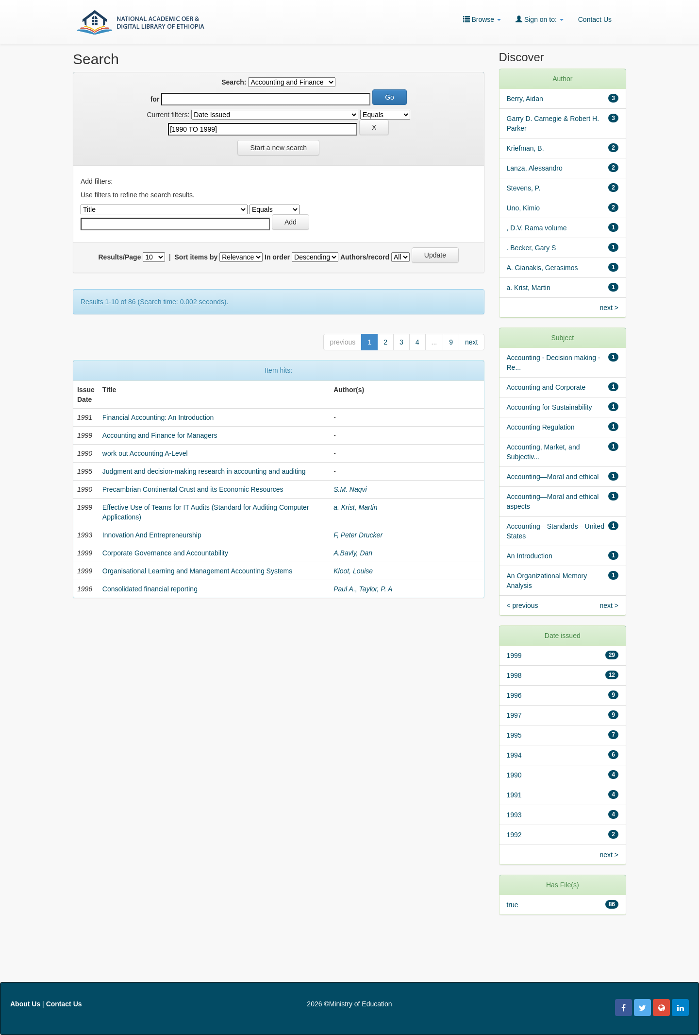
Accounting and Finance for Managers (159, 435)
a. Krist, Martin (355, 507)
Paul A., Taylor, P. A (362, 589)
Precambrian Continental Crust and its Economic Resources (192, 489)
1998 (514, 675)
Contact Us (595, 19)
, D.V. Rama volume (537, 228)
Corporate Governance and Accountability (165, 553)
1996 (514, 695)
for (155, 99)
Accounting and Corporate (546, 387)
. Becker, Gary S (531, 248)
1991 (514, 795)
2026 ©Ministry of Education (349, 1004)
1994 (514, 755)
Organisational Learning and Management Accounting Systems (197, 571)
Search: (233, 82)
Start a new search (278, 148)
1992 (514, 835)
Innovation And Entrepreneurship (151, 535)
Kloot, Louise (353, 571)
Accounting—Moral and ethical (553, 477)
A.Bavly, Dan (352, 553)
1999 (514, 655)
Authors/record (364, 257)
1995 (514, 735)
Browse (482, 19)
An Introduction (529, 556)
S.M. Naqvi (349, 489)
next (471, 342)
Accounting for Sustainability (549, 407)
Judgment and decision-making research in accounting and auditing (204, 471)
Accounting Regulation (541, 427)
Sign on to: (540, 19)
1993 (514, 815)
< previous (522, 605)
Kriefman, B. (525, 148)
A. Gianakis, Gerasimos (542, 268)
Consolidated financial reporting (150, 589)
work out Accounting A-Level (145, 453)
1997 (514, 715)
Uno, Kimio (523, 208)
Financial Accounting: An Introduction (158, 417)
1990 (514, 775)
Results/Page (120, 257)
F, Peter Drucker (358, 535)
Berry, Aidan (525, 99)
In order (277, 257)
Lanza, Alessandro (535, 168)
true (512, 905)
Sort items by (196, 257)
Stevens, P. (524, 188)
